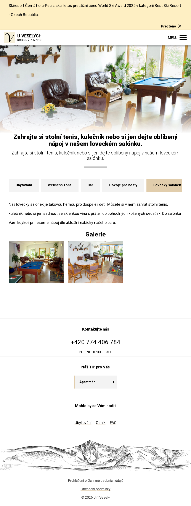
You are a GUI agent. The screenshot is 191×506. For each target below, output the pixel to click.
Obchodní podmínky (96, 489)
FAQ (113, 422)
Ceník (101, 422)
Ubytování (83, 422)
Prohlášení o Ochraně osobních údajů (95, 481)
